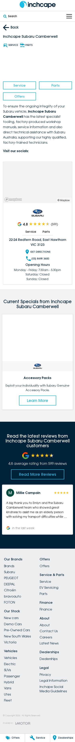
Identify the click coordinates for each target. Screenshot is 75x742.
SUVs (7, 670)
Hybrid (9, 682)
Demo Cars (13, 624)
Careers (46, 637)
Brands (9, 566)
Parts (55, 85)
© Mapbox (64, 200)
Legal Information (53, 681)
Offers (19, 96)
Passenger (12, 676)
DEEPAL (9, 584)
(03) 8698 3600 (37, 258)
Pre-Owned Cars (17, 630)
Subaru (9, 572)
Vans (7, 688)
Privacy (45, 675)
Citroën (10, 590)
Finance (46, 609)
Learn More (37, 400)
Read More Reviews (37, 474)
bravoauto (12, 596)
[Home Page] (37, 4)
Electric (10, 664)
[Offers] (12, 738)
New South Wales (17, 636)
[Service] (37, 738)
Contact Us (49, 631)
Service (19, 85)
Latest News (49, 643)
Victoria (10, 642)
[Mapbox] (14, 199)
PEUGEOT (11, 578)
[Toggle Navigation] (69, 16)
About (45, 625)
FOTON (9, 602)
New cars (11, 618)
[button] (37, 509)
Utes (7, 694)
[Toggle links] (16, 723)
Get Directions (37, 251)
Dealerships (48, 659)
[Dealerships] (62, 738)
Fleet (8, 700)
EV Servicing (49, 588)
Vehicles (10, 658)
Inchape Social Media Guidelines (53, 689)
